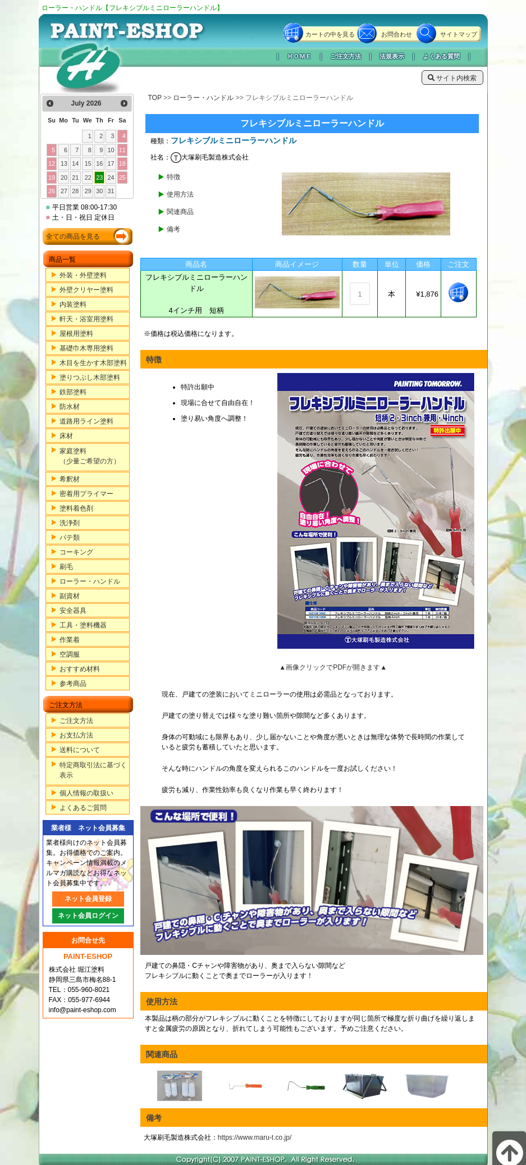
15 (88, 163)
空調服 (70, 654)
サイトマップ (458, 34)
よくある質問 (441, 56)
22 (88, 177)
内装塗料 (73, 304)
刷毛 (66, 567)
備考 (173, 229)
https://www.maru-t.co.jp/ (254, 1137)
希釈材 (70, 479)
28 (75, 191)
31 (110, 191)
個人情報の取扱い (86, 793)
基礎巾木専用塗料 (86, 348)
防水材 (70, 407)
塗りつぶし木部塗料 (90, 377)
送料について (80, 750)
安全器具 (73, 611)
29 (88, 191)
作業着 (70, 640)
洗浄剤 (70, 523)
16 (99, 163)
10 (110, 150)
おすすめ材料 (80, 669)
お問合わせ (396, 34)
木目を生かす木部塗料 (93, 363)
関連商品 (180, 212)
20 (64, 177)
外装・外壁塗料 (83, 275)
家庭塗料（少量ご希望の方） (90, 456)
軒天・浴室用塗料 (86, 319)
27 (64, 191)
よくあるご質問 (83, 808)
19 (51, 177)
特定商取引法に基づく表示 (93, 770)
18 (122, 163)
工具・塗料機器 (83, 625)
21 (75, 177)
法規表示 (391, 56)
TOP (155, 98)
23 (99, 177)
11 (122, 150)
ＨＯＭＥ (299, 56)
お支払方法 (76, 735)
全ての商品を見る (73, 236)
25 (122, 177)
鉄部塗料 (73, 392)
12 (51, 163)
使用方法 (180, 194)
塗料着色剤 (76, 508)
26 (51, 191)
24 (110, 177)
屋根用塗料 (76, 334)
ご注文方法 (345, 56)
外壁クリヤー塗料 (86, 290)
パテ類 (70, 537)
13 (64, 163)
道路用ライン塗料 (86, 421)
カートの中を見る (330, 34)
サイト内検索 (452, 78)
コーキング (76, 552)
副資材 (70, 596)
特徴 (173, 177)
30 (99, 191)
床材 (66, 436)
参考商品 (73, 684)
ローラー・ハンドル (90, 581)
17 (110, 163)
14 (75, 163)
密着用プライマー (86, 494)
